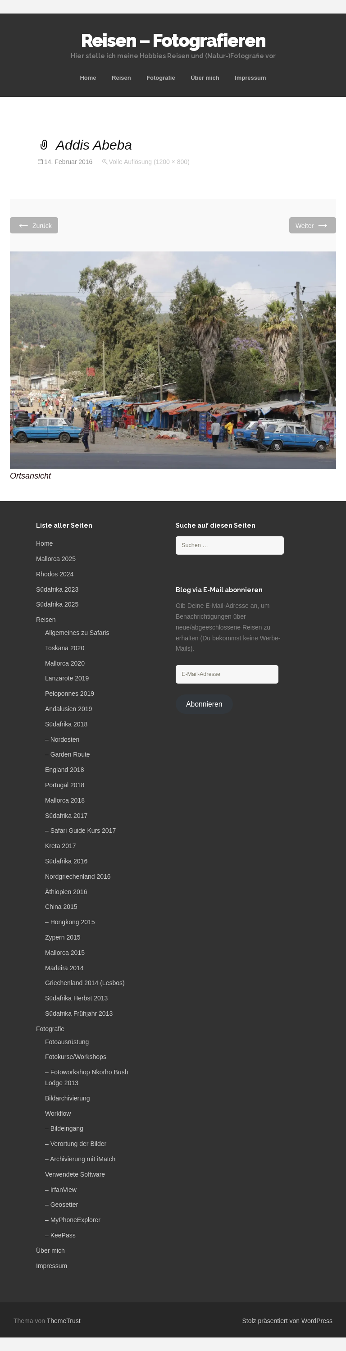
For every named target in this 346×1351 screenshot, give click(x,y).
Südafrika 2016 (66, 861)
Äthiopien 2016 (66, 891)
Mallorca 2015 (65, 952)
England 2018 (64, 769)
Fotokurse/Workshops (75, 1056)
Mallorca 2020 (65, 663)
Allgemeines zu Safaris (77, 632)
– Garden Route (67, 754)
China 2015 (61, 906)
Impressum (250, 78)
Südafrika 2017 (66, 815)
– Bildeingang (64, 1128)
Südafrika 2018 (66, 724)
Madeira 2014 (64, 968)
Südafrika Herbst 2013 (76, 998)
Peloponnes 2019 (69, 693)
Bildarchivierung (67, 1098)
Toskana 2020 (64, 648)
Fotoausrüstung (67, 1041)
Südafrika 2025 (57, 604)
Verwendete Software (75, 1174)
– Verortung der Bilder (75, 1143)
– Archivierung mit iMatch (80, 1159)
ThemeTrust (64, 1320)
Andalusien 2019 (68, 708)
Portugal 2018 (64, 785)
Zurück (34, 225)
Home (88, 78)
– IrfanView (61, 1189)
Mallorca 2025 (56, 558)
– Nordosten (62, 739)
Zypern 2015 (63, 937)
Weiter (313, 225)
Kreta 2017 (60, 845)
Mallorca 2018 (65, 800)
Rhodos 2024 (54, 574)
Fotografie (160, 78)
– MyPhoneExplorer (72, 1219)
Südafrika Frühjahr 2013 (79, 1013)
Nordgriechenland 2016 (78, 876)
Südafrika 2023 (57, 589)
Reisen (121, 78)
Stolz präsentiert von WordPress (287, 1320)
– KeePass (60, 1235)
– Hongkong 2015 (70, 922)
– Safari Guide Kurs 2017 (80, 830)
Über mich (205, 78)
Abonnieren (204, 704)
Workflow (58, 1113)
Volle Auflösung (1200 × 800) (149, 161)
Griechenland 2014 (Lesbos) (85, 982)
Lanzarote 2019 (67, 678)
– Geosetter (61, 1204)
